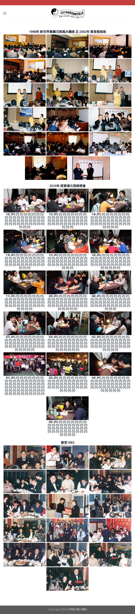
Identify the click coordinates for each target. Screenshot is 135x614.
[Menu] (5, 13)
